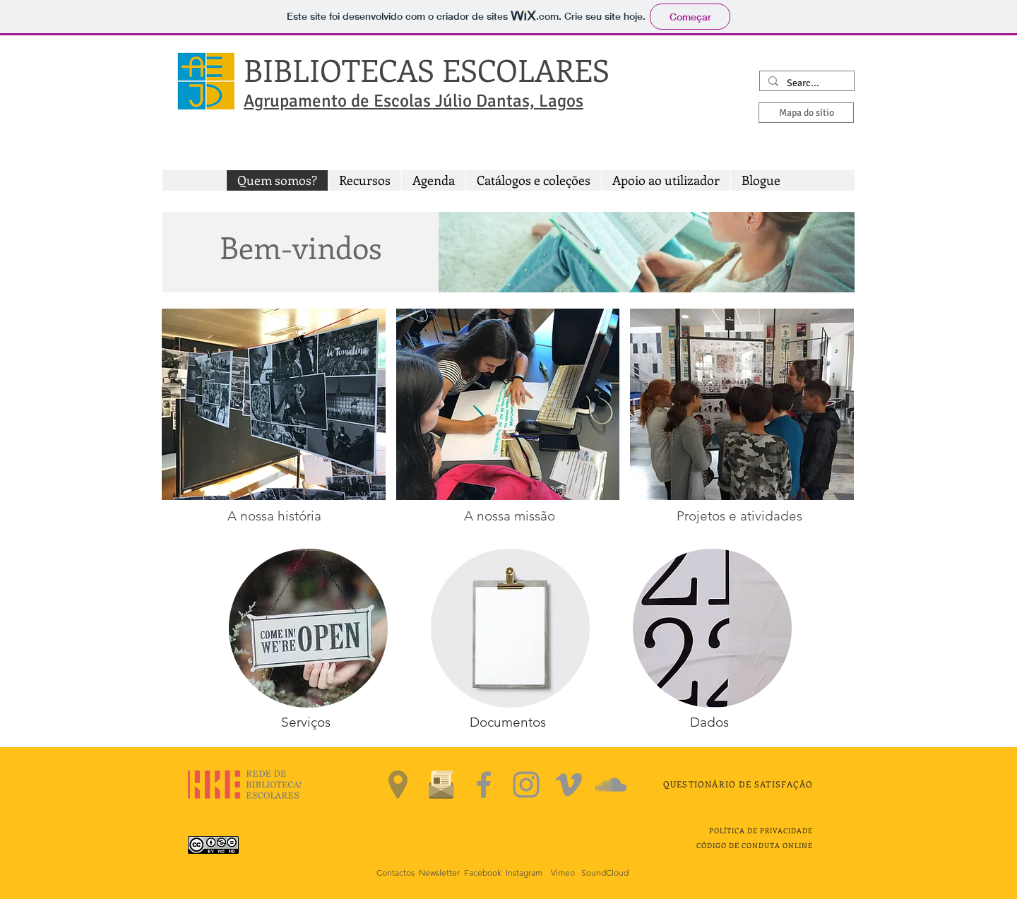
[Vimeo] (568, 784)
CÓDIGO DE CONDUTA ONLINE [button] (754, 845)
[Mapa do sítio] (806, 112)
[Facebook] (483, 784)
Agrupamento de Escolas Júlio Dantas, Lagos (413, 101)
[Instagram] (526, 784)
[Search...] (805, 83)
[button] (364, 180)
